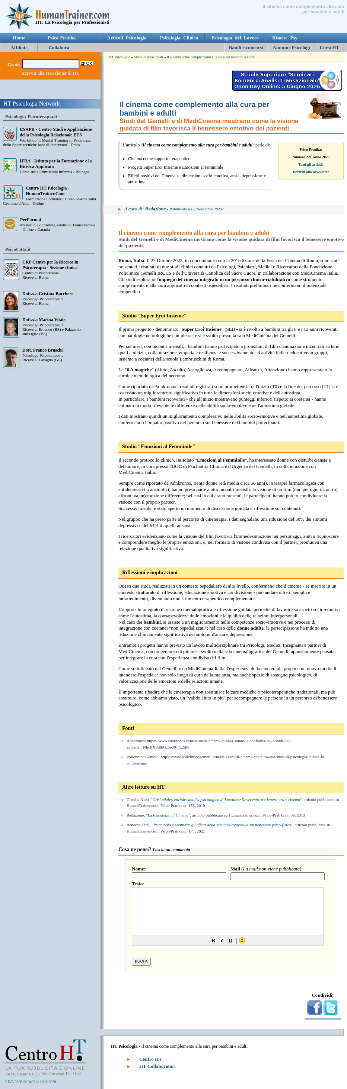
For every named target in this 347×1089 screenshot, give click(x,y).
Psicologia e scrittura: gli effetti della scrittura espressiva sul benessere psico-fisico (222, 825)
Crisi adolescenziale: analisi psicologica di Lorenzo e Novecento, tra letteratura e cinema (226, 799)
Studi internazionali (148, 57)
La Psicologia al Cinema (167, 815)
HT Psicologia (119, 57)
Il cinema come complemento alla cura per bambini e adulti (211, 57)
